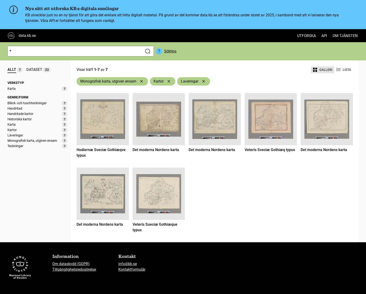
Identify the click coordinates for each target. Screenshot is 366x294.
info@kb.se (127, 264)
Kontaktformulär (131, 269)
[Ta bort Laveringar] (203, 81)
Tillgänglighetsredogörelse (74, 269)
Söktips (170, 51)
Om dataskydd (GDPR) (71, 264)
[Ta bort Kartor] (169, 81)
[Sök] (74, 51)
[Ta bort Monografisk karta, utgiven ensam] (141, 81)
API (324, 36)
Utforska (306, 36)
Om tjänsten (345, 36)
